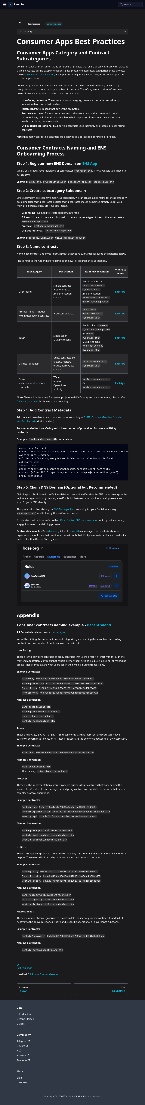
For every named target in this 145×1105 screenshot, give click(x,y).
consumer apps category (41, 74)
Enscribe (120, 291)
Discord (22, 1046)
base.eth (75, 531)
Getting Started (25, 1019)
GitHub (22, 1082)
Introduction (24, 1014)
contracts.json (58, 632)
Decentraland (99, 624)
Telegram (23, 1041)
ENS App (89, 163)
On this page (26, 31)
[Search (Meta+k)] (130, 4)
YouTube (23, 1055)
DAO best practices (27, 401)
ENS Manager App (64, 509)
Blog (19, 1077)
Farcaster (23, 1060)
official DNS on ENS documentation (78, 520)
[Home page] (19, 22)
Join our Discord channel (44, 974)
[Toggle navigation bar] (4, 4)
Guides (21, 1023)
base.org (54, 531)
